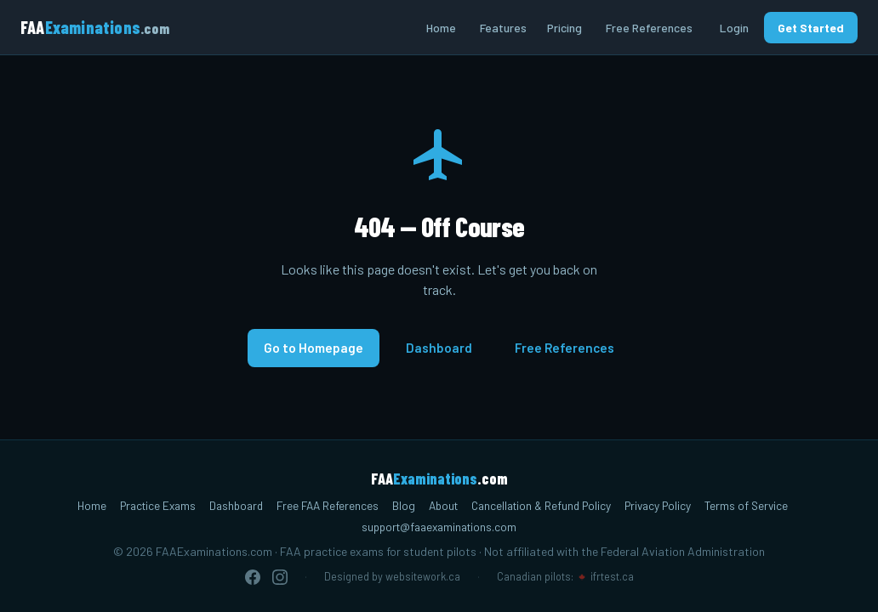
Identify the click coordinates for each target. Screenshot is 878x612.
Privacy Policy (657, 505)
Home (441, 27)
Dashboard (439, 347)
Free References (649, 27)
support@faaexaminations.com (439, 526)
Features (503, 27)
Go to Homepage (313, 347)
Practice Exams (158, 505)
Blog (403, 505)
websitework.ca (422, 576)
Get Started (811, 27)
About (443, 505)
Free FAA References (328, 505)
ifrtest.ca (612, 576)
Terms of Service (746, 505)
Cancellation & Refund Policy (541, 505)
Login (734, 27)
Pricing (564, 27)
